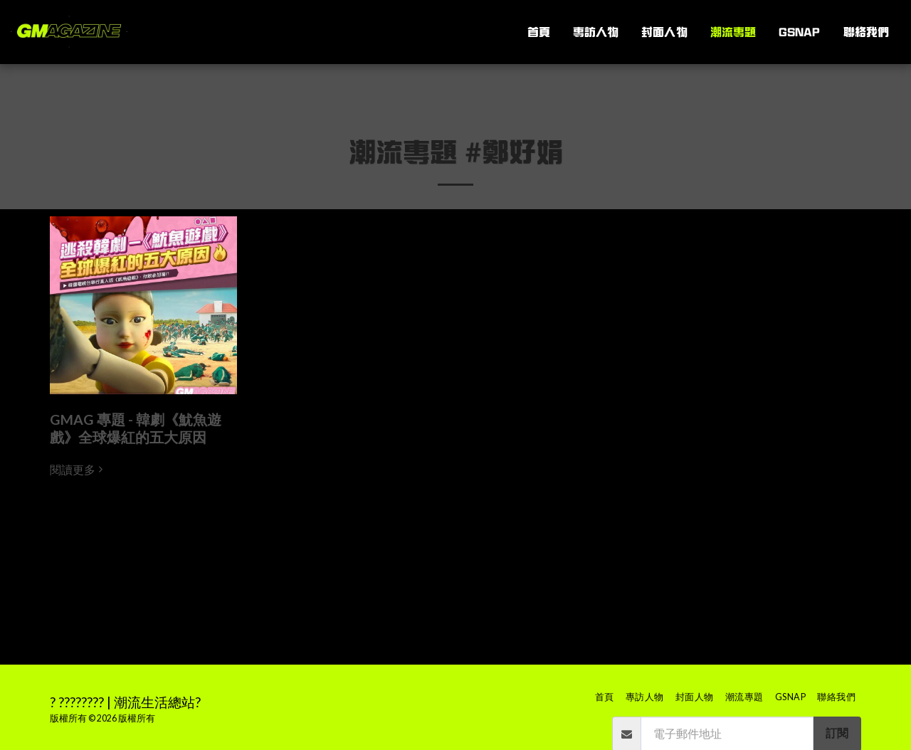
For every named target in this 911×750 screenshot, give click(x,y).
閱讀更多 (78, 469)
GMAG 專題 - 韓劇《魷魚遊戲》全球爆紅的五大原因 (135, 428)
